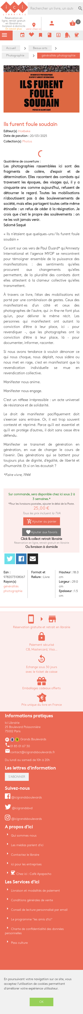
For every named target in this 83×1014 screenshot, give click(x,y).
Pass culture (19, 942)
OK (41, 1001)
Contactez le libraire (25, 854)
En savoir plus (13, 23)
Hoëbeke (24, 131)
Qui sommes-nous (24, 835)
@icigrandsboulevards (23, 797)
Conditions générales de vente (32, 900)
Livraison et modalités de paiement (35, 890)
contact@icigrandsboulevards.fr (30, 752)
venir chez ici (33, 27)
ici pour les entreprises (26, 864)
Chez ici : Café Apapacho (33, 873)
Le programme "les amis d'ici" (31, 919)
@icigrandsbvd (19, 808)
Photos (27, 141)
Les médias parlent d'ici (27, 845)
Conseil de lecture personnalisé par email (39, 909)
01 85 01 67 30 (17, 746)
